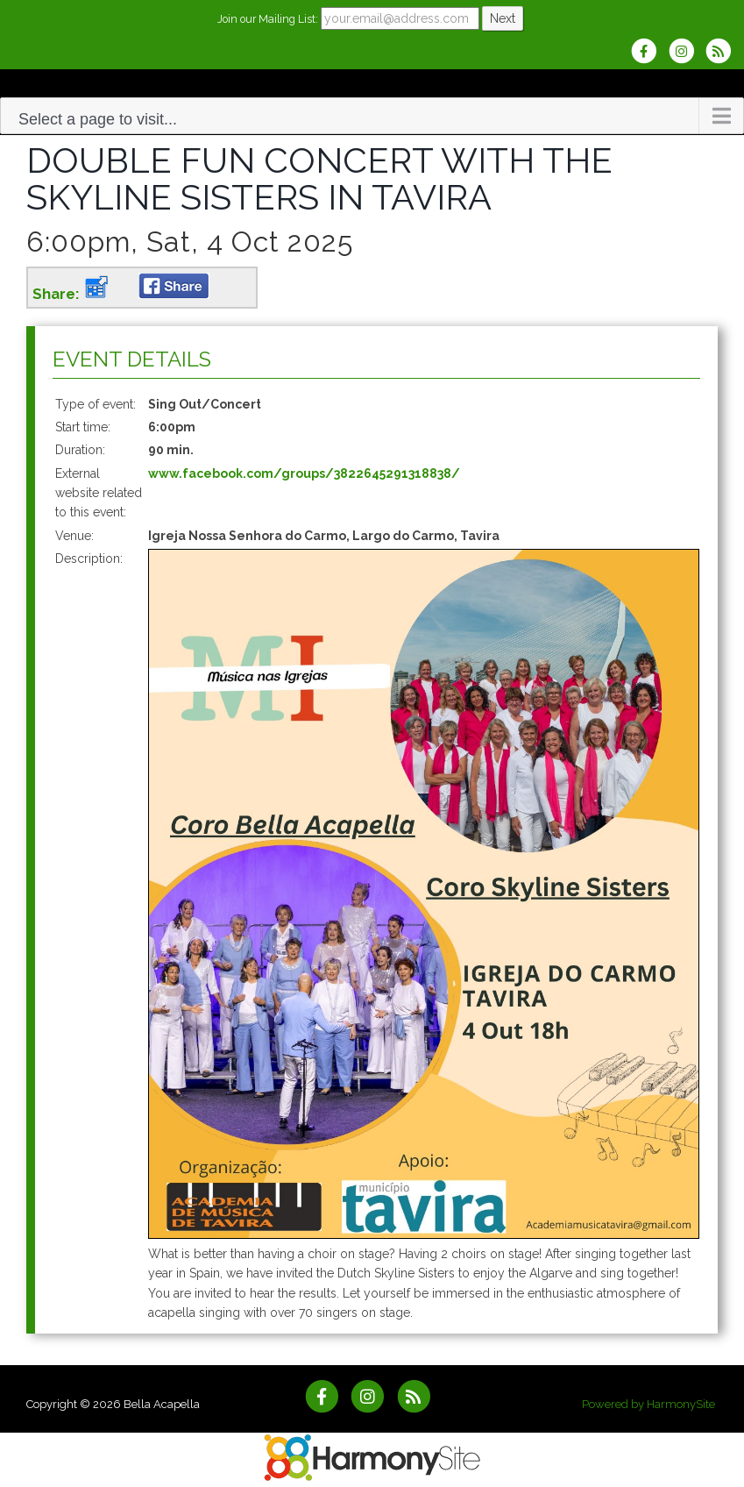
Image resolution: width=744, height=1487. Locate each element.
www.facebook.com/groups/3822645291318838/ (304, 473)
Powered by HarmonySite (648, 1398)
